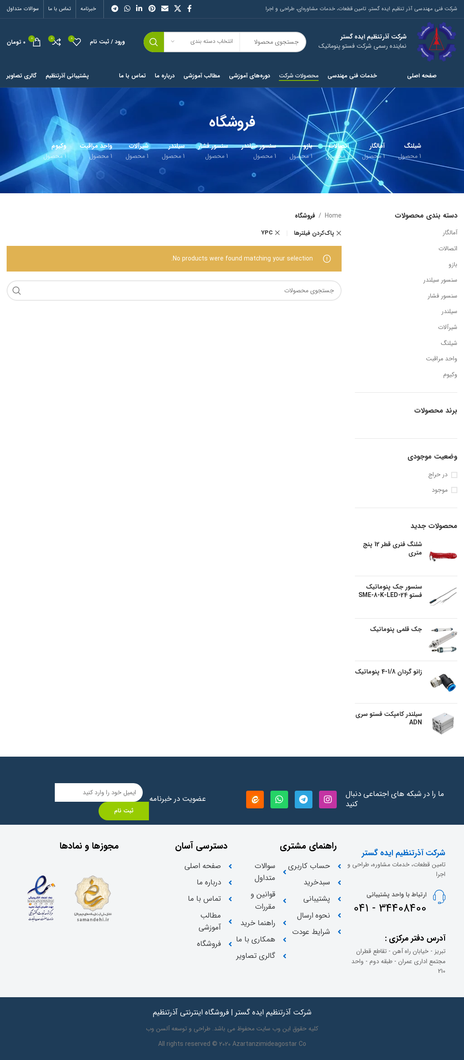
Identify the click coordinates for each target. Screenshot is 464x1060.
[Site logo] (436, 41)
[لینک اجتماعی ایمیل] (164, 9)
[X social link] (177, 9)
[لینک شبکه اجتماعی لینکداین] (139, 9)
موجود (440, 490)
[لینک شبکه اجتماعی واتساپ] (127, 9)
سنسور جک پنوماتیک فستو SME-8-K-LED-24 (390, 591)
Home (333, 216)
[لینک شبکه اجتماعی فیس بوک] (189, 9)
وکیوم (450, 374)
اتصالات (447, 248)
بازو (453, 264)
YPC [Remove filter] (267, 232)
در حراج (438, 475)
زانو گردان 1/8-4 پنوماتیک (388, 672)
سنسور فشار (442, 296)
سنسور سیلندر (440, 280)
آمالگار (450, 232)
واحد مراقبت (441, 359)
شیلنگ (449, 343)
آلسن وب (158, 1028)
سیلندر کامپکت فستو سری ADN (388, 718)
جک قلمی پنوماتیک (396, 629)
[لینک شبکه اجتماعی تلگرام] (114, 9)
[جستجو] (174, 290)
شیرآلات (447, 327)
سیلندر (449, 311)
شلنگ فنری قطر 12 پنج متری (392, 549)
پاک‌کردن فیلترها (314, 233)
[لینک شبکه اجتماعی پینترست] (151, 9)
